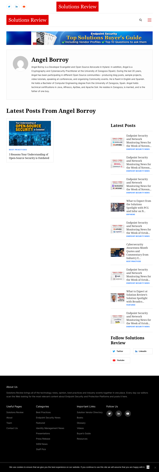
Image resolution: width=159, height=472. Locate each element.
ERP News (130, 214)
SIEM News (42, 443)
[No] (155, 467)
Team (9, 422)
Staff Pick (41, 449)
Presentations (43, 433)
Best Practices (18, 149)
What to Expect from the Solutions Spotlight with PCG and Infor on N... (138, 206)
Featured (130, 305)
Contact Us (12, 428)
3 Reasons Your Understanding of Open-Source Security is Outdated (29, 156)
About (9, 417)
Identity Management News (50, 428)
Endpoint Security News (138, 149)
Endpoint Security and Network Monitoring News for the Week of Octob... (138, 227)
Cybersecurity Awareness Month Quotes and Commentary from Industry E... (137, 251)
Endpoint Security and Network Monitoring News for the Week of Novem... (138, 140)
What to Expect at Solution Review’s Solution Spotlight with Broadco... (137, 296)
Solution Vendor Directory (90, 412)
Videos (80, 428)
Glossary (81, 422)
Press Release (43, 438)
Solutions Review (14, 412)
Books (80, 417)
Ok (148, 467)
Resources (82, 438)
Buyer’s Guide (84, 433)
